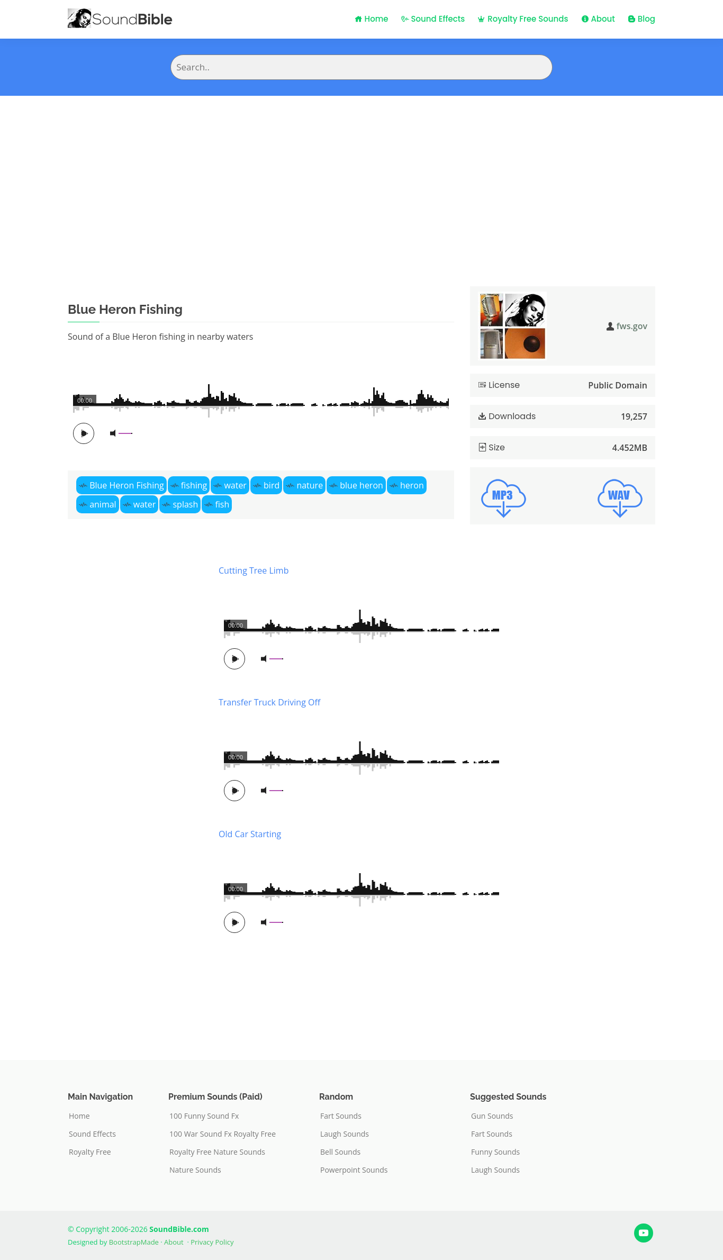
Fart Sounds (341, 1116)
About (598, 18)
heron (412, 485)
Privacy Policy (212, 1242)
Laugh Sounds (344, 1134)
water (235, 485)
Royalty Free (90, 1152)
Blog (641, 18)
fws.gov (632, 326)
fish (222, 504)
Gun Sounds (492, 1116)
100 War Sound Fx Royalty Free (222, 1134)
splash (185, 504)
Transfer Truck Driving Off (269, 702)
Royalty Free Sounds (522, 18)
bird (271, 485)
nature (309, 485)
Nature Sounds (195, 1170)
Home (371, 18)
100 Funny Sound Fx (204, 1116)
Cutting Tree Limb (253, 570)
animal (102, 504)
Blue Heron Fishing (126, 485)
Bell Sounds (340, 1152)
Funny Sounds (495, 1152)
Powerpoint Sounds (354, 1170)
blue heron (361, 485)
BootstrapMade (134, 1242)
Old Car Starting (250, 834)
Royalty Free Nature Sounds (217, 1152)
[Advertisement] (361, 175)
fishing (194, 485)
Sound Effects (433, 18)
